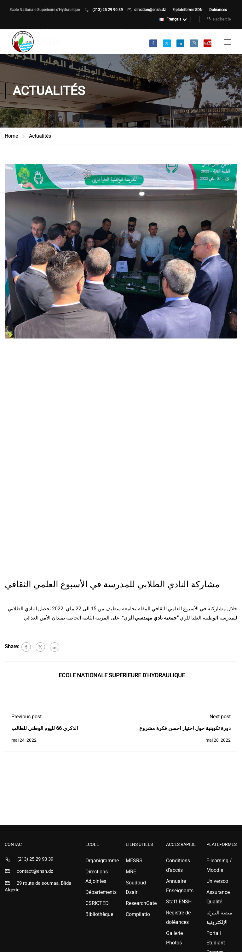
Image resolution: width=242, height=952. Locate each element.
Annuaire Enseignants (179, 886)
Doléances (218, 10)
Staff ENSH (179, 902)
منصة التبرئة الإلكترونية (219, 917)
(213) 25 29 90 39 (107, 10)
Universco (217, 881)
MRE (131, 872)
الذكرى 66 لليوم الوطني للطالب (44, 728)
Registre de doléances (178, 917)
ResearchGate (141, 903)
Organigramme (100, 861)
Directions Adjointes (96, 876)
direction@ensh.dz (150, 10)
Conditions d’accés (178, 865)
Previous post (26, 717)
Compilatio (138, 914)
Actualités (40, 136)
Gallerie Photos (174, 938)
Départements (100, 892)
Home (11, 136)
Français (170, 19)
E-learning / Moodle (219, 865)
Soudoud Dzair (136, 887)
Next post (220, 717)
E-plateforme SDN (188, 10)
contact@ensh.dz (35, 871)
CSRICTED (97, 903)
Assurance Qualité (218, 897)
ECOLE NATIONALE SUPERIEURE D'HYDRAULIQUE (122, 675)
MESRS (134, 861)
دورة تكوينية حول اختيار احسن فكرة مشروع (185, 728)
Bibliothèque (99, 914)
